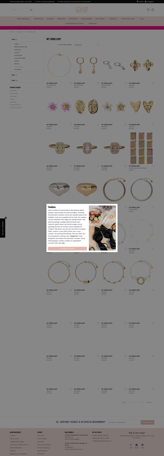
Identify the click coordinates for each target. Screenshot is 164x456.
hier (63, 243)
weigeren (74, 236)
